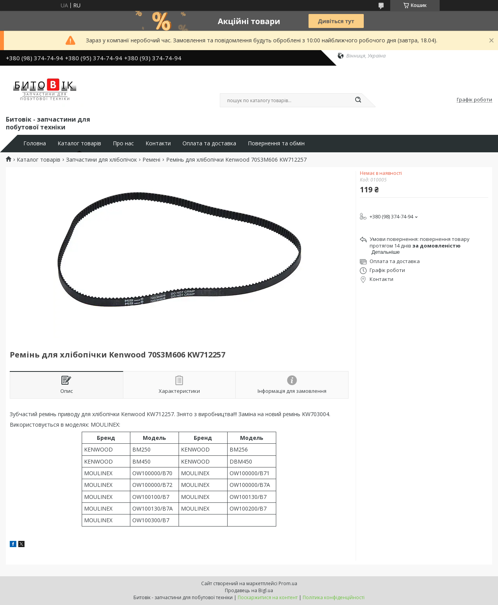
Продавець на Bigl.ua (249, 590)
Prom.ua (288, 583)
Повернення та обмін (276, 143)
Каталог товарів (79, 143)
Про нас (123, 143)
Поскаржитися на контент (268, 597)
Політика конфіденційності (334, 597)
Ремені (151, 159)
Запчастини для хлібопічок (101, 159)
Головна (34, 143)
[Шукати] (358, 100)
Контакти (158, 143)
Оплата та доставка (209, 143)
